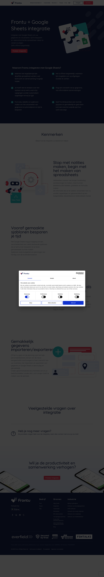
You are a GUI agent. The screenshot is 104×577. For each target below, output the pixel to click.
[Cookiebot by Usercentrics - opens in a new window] (77, 273)
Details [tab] (52, 278)
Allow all (73, 303)
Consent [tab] (30, 278)
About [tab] (74, 278)
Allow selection (52, 303)
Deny (30, 303)
